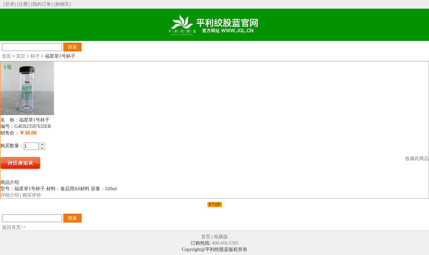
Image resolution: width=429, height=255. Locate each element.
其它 (20, 56)
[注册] (23, 4)
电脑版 (221, 236)
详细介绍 (9, 195)
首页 (6, 56)
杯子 (35, 56)
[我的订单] (42, 4)
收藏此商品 (417, 158)
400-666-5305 (225, 243)
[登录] (9, 4)
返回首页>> (14, 227)
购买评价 (31, 195)
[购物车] (62, 4)
